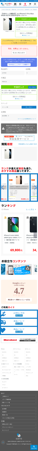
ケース (15, 374)
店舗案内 (4, 412)
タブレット (28, 349)
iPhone (2, 349)
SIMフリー (4, 361)
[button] (35, 187)
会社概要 (4, 408)
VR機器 (4, 375)
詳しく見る (32, 87)
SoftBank (4, 358)
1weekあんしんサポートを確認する (19, 64)
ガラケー (4, 367)
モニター (4, 382)
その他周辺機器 (5, 378)
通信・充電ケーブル (19, 367)
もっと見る (30, 209)
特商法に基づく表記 (7, 424)
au (2, 355)
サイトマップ (5, 430)
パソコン (27, 364)
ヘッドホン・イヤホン (19, 370)
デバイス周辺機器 (17, 364)
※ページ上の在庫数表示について (27, 119)
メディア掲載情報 (6, 399)
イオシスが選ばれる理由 (8, 418)
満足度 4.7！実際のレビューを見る (19, 300)
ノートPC (28, 367)
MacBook (28, 370)
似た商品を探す (19, 53)
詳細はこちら (26, 35)
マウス (3, 384)
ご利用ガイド (5, 396)
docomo (4, 352)
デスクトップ (29, 372)
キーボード (5, 387)
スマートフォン (17, 349)
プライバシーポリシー (7, 427)
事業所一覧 (5, 415)
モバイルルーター (6, 370)
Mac (27, 375)
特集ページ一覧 (6, 402)
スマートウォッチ (6, 372)
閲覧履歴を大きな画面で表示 (28, 144)
